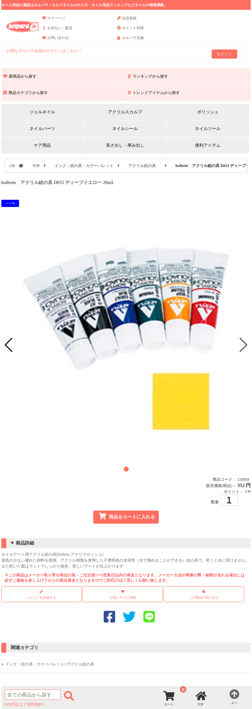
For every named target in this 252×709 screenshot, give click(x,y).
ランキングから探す (148, 76)
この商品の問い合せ (204, 597)
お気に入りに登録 (123, 597)
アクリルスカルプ (125, 111)
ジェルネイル (42, 111)
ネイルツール (207, 128)
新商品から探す (19, 76)
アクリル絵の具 (142, 165)
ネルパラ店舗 (130, 41)
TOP (35, 165)
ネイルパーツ (42, 128)
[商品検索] (33, 694)
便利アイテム (207, 145)
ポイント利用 (130, 31)
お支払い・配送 (57, 31)
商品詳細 (25, 543)
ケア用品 (42, 145)
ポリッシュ (208, 111)
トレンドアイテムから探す (154, 92)
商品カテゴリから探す (25, 92)
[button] (126, 469)
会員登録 (126, 21)
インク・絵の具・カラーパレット (84, 165)
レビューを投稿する (41, 594)
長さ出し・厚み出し (125, 145)
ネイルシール (125, 128)
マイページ (53, 21)
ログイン (224, 54)
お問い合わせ (55, 41)
